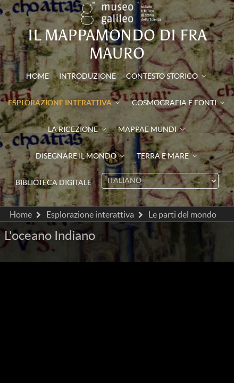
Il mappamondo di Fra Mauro (117, 44)
